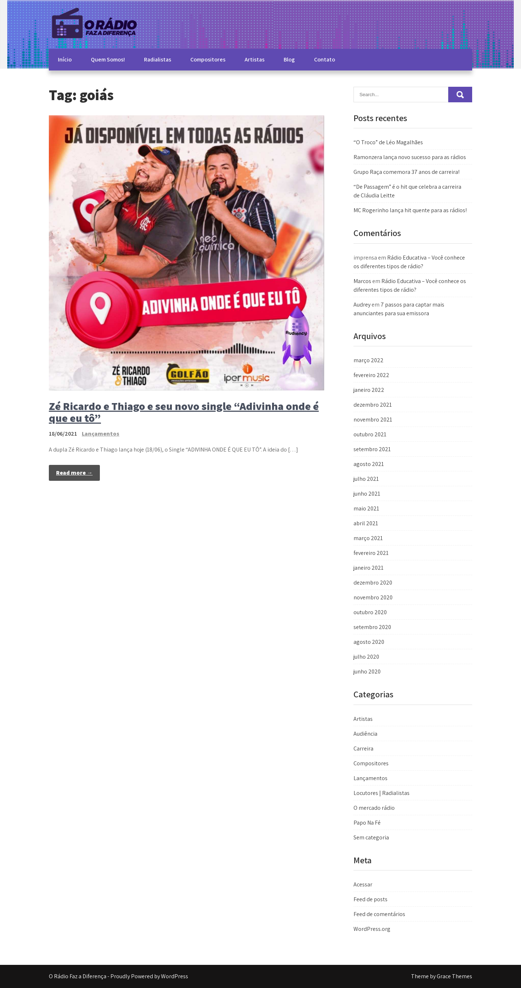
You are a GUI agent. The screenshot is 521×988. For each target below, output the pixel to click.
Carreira (363, 748)
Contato (324, 59)
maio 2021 (366, 508)
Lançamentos (100, 433)
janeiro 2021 (368, 568)
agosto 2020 (368, 642)
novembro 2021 (372, 419)
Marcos (362, 281)
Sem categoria (371, 837)
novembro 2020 (373, 597)
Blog (289, 59)
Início (65, 59)
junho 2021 (366, 493)
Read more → (74, 472)
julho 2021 (366, 479)
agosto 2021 (368, 464)
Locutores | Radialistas (381, 793)
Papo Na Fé (367, 822)
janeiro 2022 (368, 390)
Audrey (361, 304)
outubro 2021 (369, 434)
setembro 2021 (372, 449)
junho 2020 (367, 671)
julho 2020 (366, 656)
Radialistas (157, 59)
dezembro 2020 (372, 582)
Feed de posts (370, 899)
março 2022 (368, 360)
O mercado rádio (374, 808)
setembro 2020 (372, 627)
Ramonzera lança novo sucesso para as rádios (409, 157)
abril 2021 (365, 523)
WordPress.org (371, 929)
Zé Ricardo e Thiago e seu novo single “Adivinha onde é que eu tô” (184, 412)
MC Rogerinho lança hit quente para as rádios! (410, 210)
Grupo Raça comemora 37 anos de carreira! (406, 172)
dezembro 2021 (372, 405)
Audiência (365, 733)
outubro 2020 (370, 612)
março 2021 (368, 538)
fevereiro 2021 (371, 553)
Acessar (362, 884)
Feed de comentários (379, 914)
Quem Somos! (108, 59)
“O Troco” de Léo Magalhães (388, 142)
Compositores (207, 59)
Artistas (254, 59)
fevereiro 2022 (371, 375)
